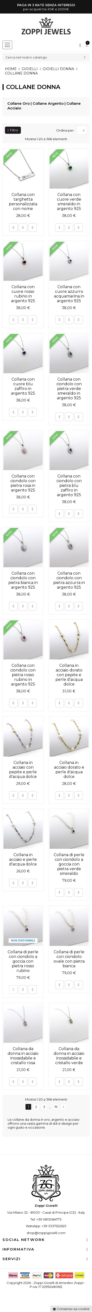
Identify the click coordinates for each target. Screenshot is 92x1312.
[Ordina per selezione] (82, 130)
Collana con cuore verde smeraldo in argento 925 (69, 201)
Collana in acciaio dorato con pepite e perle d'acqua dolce (69, 674)
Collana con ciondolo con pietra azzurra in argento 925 (69, 580)
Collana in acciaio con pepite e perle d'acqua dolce (23, 769)
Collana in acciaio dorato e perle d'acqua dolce (69, 769)
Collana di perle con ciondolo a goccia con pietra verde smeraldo (69, 864)
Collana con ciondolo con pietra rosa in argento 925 (23, 483)
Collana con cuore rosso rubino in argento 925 (23, 293)
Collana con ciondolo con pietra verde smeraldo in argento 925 (69, 388)
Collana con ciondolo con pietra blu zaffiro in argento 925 (69, 485)
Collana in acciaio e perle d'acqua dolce (23, 859)
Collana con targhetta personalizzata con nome (23, 201)
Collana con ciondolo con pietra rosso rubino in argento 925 (23, 674)
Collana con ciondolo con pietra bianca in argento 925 (23, 580)
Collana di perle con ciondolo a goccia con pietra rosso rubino (23, 961)
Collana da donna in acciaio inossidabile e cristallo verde (68, 1055)
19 (55, 1107)
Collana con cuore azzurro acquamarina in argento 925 (69, 293)
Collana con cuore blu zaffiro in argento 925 (23, 386)
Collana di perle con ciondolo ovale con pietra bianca (69, 959)
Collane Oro (18, 103)
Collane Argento (48, 103)
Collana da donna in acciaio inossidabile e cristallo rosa (23, 1055)
